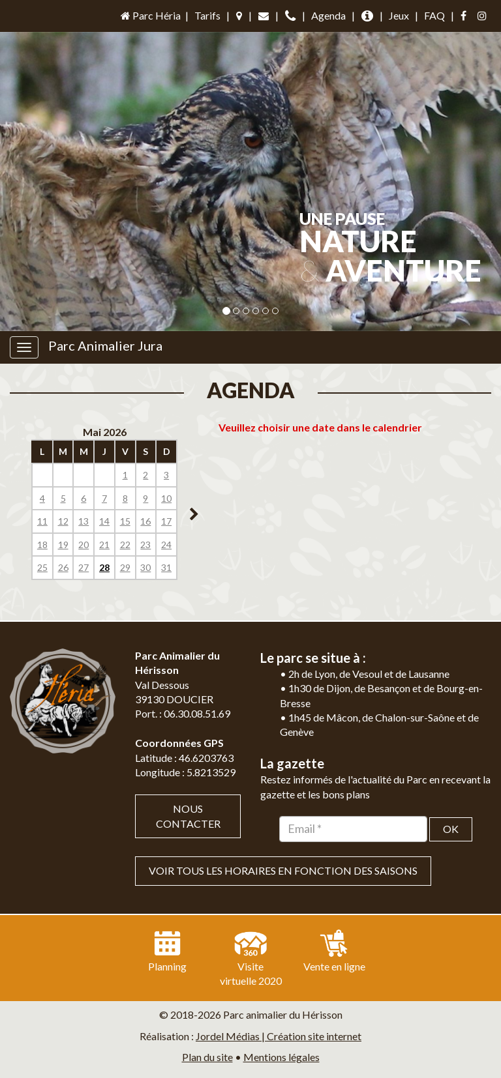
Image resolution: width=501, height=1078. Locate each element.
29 (125, 567)
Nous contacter (188, 816)
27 (83, 567)
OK (451, 829)
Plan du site (207, 1057)
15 (125, 521)
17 (166, 521)
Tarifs (207, 15)
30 (145, 567)
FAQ (434, 15)
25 (42, 567)
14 (104, 521)
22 (125, 544)
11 (42, 521)
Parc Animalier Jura (105, 345)
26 (63, 567)
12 (63, 521)
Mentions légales (281, 1057)
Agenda (328, 15)
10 (166, 498)
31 (166, 567)
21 (104, 544)
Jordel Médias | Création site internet (278, 1036)
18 (42, 544)
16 (145, 521)
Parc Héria (150, 15)
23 (145, 544)
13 (83, 521)
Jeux (399, 15)
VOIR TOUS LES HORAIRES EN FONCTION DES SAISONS (283, 870)
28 (104, 567)
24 (166, 544)
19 (63, 544)
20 (83, 544)
